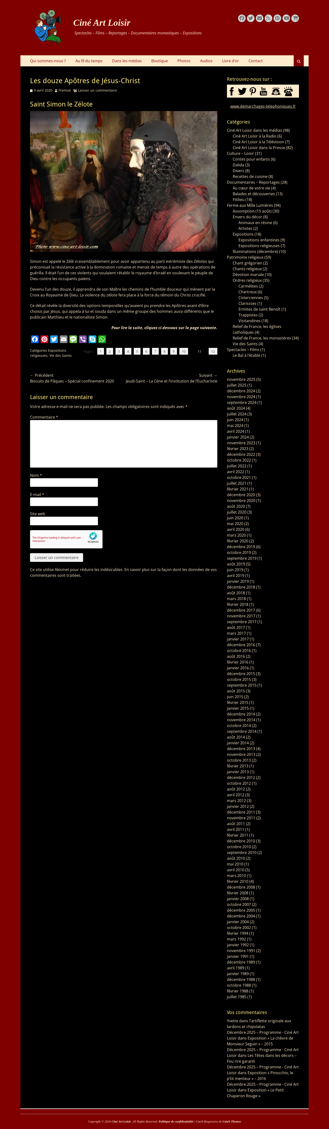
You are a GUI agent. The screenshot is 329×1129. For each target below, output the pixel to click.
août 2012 (236, 789)
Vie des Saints (60, 355)
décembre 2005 (241, 910)
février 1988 (237, 991)
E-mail (37, 494)
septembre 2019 (241, 558)
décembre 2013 (241, 748)
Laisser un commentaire (97, 90)
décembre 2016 (241, 644)
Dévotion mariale (248, 274)
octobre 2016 (239, 650)
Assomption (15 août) (252, 211)
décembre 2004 (241, 916)
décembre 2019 (241, 546)
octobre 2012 (239, 783)
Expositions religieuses (259, 245)
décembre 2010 (241, 841)
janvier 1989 (238, 973)
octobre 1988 (239, 985)
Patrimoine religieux (245, 257)
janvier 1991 (238, 956)
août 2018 (236, 593)
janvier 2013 (238, 771)
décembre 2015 (241, 673)
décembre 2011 (241, 812)
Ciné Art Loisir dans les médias (254, 130)
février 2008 (237, 893)
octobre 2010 (239, 846)
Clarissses (247, 303)
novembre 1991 (241, 950)
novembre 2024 (241, 396)
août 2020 (236, 506)
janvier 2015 (238, 708)
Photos (183, 60)
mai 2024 (235, 425)
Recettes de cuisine (250, 176)
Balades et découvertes (254, 193)
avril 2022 (235, 471)
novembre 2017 (241, 616)
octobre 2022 (239, 460)
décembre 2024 (241, 391)
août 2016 (236, 656)
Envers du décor (247, 217)
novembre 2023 (241, 442)
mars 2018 (236, 598)
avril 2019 (235, 575)
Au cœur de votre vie (251, 188)
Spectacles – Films (243, 349)
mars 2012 (236, 800)
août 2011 (236, 823)
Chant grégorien (247, 263)
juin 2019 (235, 569)
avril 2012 (235, 794)
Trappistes (248, 315)
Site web (37, 513)
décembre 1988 (241, 979)
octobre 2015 (239, 679)
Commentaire (44, 417)
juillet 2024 (236, 414)
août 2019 (236, 564)
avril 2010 (235, 869)
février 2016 (237, 662)
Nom (36, 475)
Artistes (245, 228)
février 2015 (237, 702)
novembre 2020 (241, 500)
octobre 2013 (239, 760)
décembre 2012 (241, 777)
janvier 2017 (238, 639)
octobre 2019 (239, 552)
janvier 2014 (238, 743)
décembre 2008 (241, 887)
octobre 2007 (239, 904)
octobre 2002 (239, 927)
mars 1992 (236, 939)
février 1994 (237, 933)
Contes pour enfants (251, 159)
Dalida (238, 165)
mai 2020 (235, 523)
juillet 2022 (236, 466)
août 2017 (236, 627)
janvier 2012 (238, 806)
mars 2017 (236, 633)
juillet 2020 (236, 512)
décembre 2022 (241, 454)
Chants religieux (247, 268)
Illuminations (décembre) (255, 251)
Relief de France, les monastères (262, 338)
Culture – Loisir (240, 153)
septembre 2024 (241, 402)
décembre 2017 (241, 610)
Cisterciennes (250, 297)
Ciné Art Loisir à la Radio (254, 136)
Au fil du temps (89, 60)
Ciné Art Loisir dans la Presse (259, 147)
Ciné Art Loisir (101, 23)
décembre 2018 (241, 587)
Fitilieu (238, 199)
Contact (256, 60)
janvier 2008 (238, 898)
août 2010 (236, 858)
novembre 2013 (241, 754)
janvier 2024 (238, 437)
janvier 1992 (238, 944)
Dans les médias (127, 60)
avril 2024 (235, 431)
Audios (206, 60)
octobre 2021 (239, 477)
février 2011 (237, 835)
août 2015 (236, 691)
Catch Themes (232, 1121)
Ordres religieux (247, 280)
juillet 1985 (236, 996)
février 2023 (237, 448)
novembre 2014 (241, 719)
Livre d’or (230, 60)
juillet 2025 (236, 385)
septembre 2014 (241, 731)
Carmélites (248, 286)
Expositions (243, 234)
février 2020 (237, 541)
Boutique (159, 60)
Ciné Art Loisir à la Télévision (258, 141)
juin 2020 (235, 518)
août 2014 (236, 737)
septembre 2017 (241, 621)
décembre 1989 (241, 962)
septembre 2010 (241, 852)
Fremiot (65, 90)
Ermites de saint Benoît (259, 309)
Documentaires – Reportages (253, 182)
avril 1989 (235, 968)
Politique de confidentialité (176, 1121)
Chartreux (247, 292)
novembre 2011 (241, 818)
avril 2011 (235, 829)
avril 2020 (235, 529)
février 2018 (237, 604)
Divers (238, 170)
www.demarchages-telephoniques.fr (263, 106)
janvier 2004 (238, 921)
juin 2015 (235, 696)
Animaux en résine (255, 222)
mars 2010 (236, 875)
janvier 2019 (238, 581)
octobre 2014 (239, 725)
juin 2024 (235, 419)
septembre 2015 (241, 685)
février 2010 (237, 881)
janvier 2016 (238, 668)
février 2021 (237, 489)
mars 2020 (236, 535)
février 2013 (237, 766)
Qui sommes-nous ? (48, 60)
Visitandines (249, 320)
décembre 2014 (241, 714)
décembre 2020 (241, 494)
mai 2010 (235, 864)
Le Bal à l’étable (246, 355)
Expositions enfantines (259, 240)
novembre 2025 (241, 379)
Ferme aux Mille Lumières (250, 205)
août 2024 (236, 408)
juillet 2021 (236, 483)
